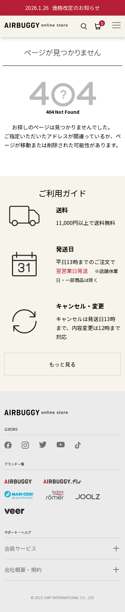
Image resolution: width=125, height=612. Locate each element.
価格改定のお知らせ (62, 8)
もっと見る (62, 364)
